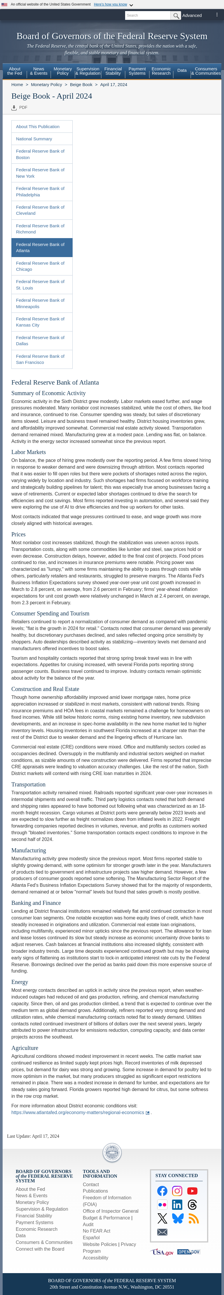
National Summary (34, 138)
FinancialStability (113, 71)
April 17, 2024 (113, 84)
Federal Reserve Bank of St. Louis (40, 284)
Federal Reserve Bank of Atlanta (40, 247)
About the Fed (30, 1189)
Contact (91, 1184)
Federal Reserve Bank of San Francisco (40, 359)
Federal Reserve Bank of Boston (40, 154)
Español (91, 1237)
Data (182, 70)
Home (17, 84)
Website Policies (100, 1244)
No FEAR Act (96, 1230)
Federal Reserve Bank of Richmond (40, 228)
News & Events (31, 1195)
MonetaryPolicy (63, 71)
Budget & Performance (106, 1217)
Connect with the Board (40, 1249)
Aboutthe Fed (14, 71)
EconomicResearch (161, 71)
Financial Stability (34, 1215)
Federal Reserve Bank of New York (40, 172)
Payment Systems (34, 1222)
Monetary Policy (46, 84)
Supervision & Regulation (42, 1209)
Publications (95, 1190)
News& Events (39, 71)
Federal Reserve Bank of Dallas (40, 340)
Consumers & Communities (206, 71)
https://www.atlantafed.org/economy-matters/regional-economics (77, 1112)
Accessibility (95, 1257)
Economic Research (36, 1229)
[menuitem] (15, 72)
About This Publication (38, 126)
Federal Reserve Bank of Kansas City (40, 321)
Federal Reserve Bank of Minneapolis (40, 303)
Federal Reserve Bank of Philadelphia (40, 191)
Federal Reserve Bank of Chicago (40, 266)
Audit (88, 1224)
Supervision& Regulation (88, 71)
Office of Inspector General (111, 1211)
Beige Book (81, 84)
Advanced (192, 15)
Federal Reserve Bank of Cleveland (40, 210)
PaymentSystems (137, 71)
